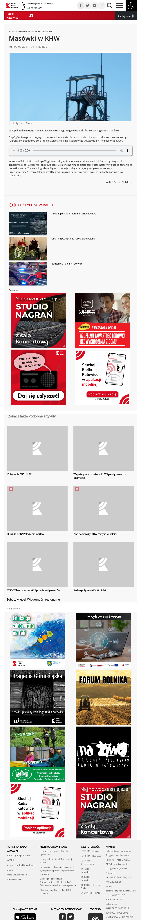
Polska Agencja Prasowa (19, 855)
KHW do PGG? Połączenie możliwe (25, 534)
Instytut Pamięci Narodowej (21, 864)
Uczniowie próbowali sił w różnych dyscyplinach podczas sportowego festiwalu (57, 870)
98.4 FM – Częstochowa (88, 862)
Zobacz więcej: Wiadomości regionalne (33, 600)
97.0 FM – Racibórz (91, 855)
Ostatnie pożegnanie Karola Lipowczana (73, 238)
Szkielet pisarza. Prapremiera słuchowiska (73, 213)
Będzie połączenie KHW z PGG (89, 590)
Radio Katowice (17, 31)
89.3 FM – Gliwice (90, 850)
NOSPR (10, 860)
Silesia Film (12, 869)
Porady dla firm (14, 879)
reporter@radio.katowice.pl (39, 3)
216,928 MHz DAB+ (91, 892)
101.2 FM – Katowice (86, 870)
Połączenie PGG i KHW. (19, 474)
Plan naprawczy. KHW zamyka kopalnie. (95, 534)
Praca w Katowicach (17, 874)
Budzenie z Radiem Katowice (66, 263)
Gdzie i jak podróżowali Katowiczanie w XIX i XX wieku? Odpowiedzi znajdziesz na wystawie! (58, 882)
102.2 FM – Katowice (86, 878)
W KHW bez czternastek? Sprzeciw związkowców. (33, 590)
